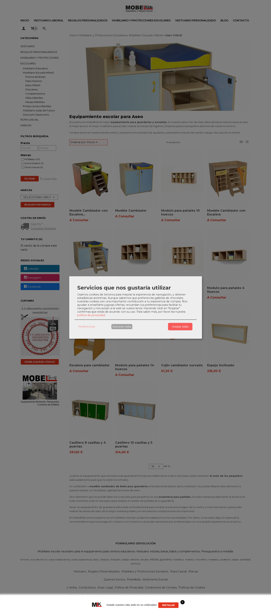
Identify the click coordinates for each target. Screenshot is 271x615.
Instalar (168, 605)
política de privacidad (91, 315)
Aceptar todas (180, 326)
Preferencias (86, 326)
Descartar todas (122, 326)
